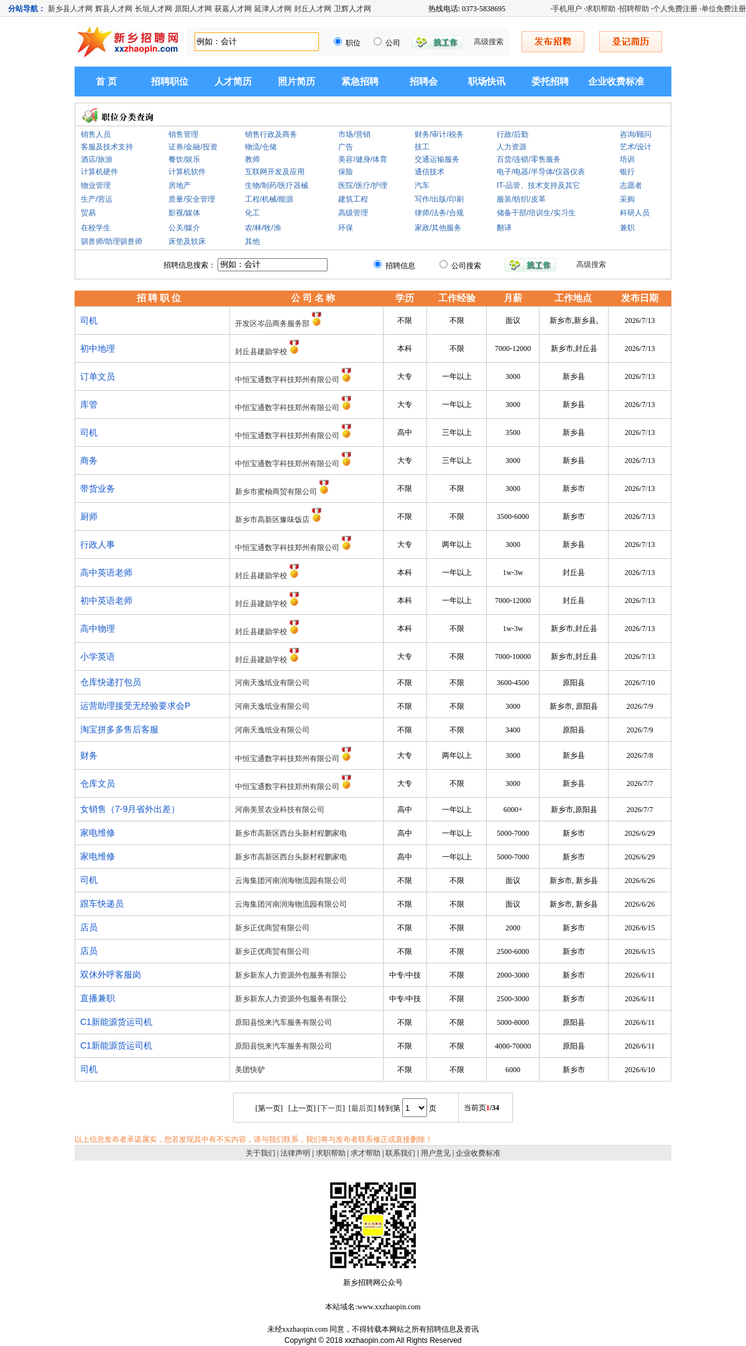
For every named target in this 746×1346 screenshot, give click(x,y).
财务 (89, 755)
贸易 (88, 212)
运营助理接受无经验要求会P (135, 706)
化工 (252, 212)
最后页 (362, 1108)
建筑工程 (353, 199)
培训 (627, 159)
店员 (89, 927)
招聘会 (424, 81)
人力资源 (512, 147)
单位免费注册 (723, 8)
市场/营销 (354, 134)
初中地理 (97, 348)
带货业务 (97, 488)
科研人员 (635, 212)
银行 (627, 171)
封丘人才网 (312, 8)
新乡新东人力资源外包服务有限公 (291, 975)
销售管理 (183, 134)
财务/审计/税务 (439, 134)
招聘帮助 (634, 8)
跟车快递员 (102, 904)
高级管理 (353, 212)
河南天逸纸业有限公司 (272, 682)
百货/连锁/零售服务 (529, 159)
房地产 (179, 185)
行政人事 (97, 544)
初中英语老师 (106, 600)
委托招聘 (550, 81)
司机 (89, 320)
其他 (252, 241)
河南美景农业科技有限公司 (280, 809)
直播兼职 (97, 998)
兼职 (627, 227)
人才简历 (233, 81)
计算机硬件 (99, 171)
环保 (345, 227)
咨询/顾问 (636, 134)
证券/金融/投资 (193, 147)
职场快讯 (486, 81)
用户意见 (436, 1153)
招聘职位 (169, 81)
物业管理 (96, 185)
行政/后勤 (512, 134)
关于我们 (260, 1153)
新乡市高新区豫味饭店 (272, 519)
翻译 (504, 227)
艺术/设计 (636, 147)
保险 (345, 171)
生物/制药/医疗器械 (277, 185)
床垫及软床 (187, 241)
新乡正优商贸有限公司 (272, 927)
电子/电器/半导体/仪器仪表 (541, 171)
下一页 (331, 1108)
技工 (422, 147)
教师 (252, 159)
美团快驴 (250, 1069)
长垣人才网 (153, 8)
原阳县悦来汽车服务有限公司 (283, 1022)
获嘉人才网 (233, 8)
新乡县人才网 (70, 8)
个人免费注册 (675, 8)
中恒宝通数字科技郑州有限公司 (287, 379)
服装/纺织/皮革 (521, 199)
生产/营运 (97, 199)
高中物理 (97, 628)
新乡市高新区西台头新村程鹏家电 (291, 833)
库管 (89, 404)
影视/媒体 (184, 212)
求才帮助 (365, 1153)
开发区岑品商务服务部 (272, 323)
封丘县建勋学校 (261, 351)
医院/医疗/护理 (362, 185)
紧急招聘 (360, 81)
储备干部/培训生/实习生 (536, 212)
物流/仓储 (261, 147)
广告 (345, 147)
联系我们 (400, 1153)
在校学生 (96, 227)
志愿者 (631, 185)
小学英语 (97, 656)
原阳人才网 (193, 8)
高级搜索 (489, 41)
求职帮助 (600, 8)
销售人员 (96, 134)
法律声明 (295, 1153)
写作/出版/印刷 (439, 199)
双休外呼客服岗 (110, 974)
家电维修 (97, 833)
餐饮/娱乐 (184, 159)
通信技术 (429, 171)
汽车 (422, 185)
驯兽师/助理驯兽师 (111, 241)
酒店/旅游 (97, 159)
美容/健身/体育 (362, 159)
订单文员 (97, 376)
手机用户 (567, 8)
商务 (89, 460)
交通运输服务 (437, 159)
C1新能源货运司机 (116, 1022)
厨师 (89, 516)
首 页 (106, 81)
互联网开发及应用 (275, 171)
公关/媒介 (184, 227)
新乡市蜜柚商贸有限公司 (276, 491)
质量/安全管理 (191, 199)
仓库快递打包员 (110, 682)
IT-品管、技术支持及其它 (538, 185)
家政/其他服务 (438, 227)
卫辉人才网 (352, 8)
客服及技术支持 (107, 147)
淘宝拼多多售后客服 (119, 729)
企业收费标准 (616, 81)
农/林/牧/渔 (263, 227)
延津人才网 (273, 8)
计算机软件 (187, 171)
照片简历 (296, 81)
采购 (627, 199)
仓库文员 (97, 783)
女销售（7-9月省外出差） (130, 809)
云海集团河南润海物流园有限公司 (291, 880)
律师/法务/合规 (439, 212)
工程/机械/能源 (269, 199)
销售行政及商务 (271, 134)
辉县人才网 (113, 8)
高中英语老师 (106, 572)
